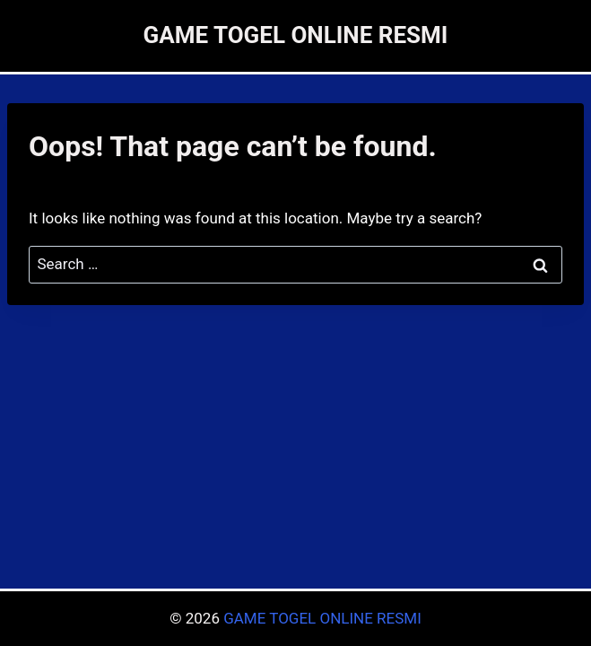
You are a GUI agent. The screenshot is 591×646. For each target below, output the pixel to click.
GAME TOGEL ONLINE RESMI (322, 618)
